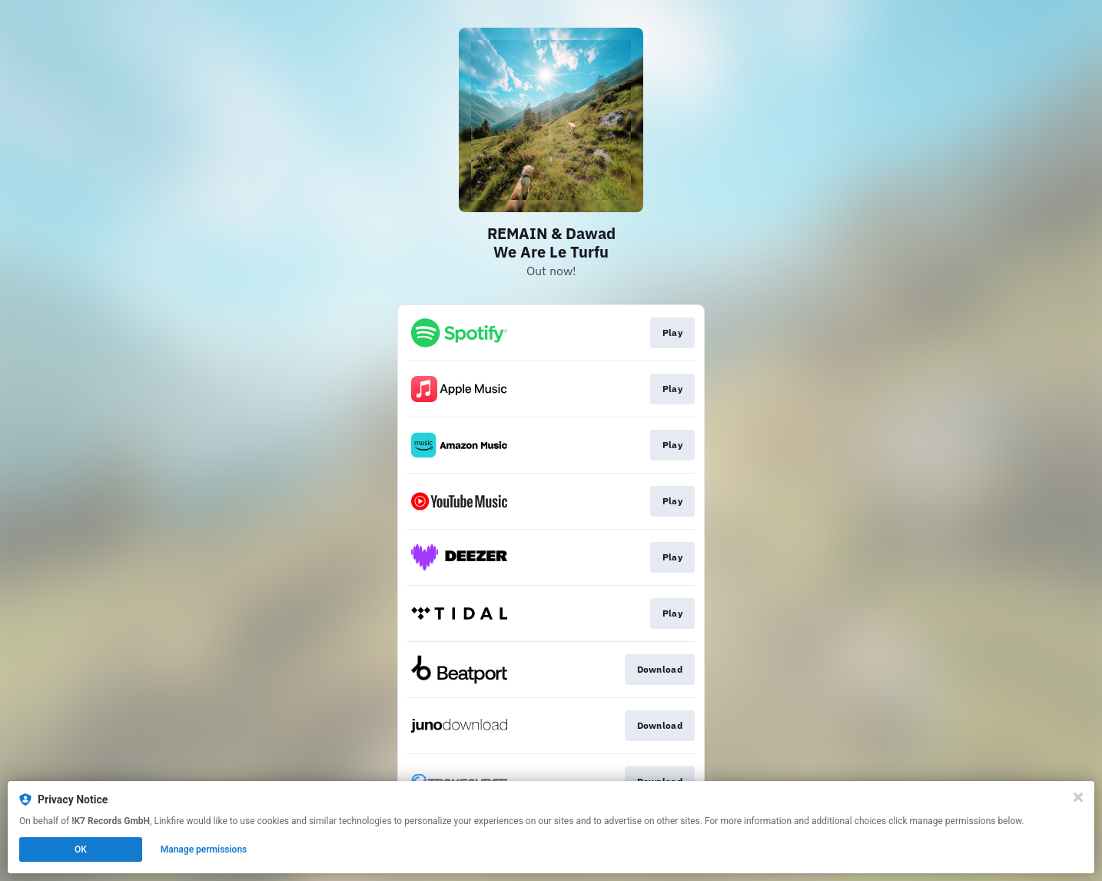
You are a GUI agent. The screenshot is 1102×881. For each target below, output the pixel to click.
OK (81, 849)
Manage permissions (204, 849)
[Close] (1078, 797)
